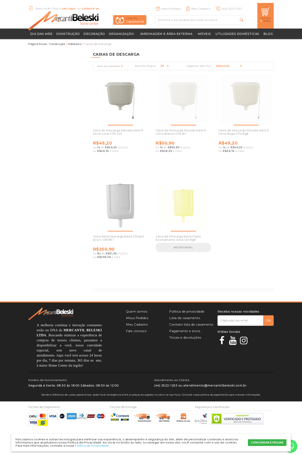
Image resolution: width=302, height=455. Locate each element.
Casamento (135, 20)
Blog (268, 34)
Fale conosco (136, 331)
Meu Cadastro (201, 8)
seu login (69, 8)
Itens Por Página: (145, 66)
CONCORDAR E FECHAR (267, 442)
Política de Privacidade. (92, 445)
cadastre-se (90, 8)
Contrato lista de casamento (191, 324)
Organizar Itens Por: (199, 66)
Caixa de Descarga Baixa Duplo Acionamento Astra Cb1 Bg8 (178, 238)
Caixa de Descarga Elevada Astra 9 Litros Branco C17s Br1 (181, 132)
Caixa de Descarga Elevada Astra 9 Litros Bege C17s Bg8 (244, 132)
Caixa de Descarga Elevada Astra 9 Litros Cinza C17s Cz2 (118, 132)
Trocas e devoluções (185, 337)
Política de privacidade (186, 311)
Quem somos (136, 311)
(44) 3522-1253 (232, 8)
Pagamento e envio (184, 331)
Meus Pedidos (171, 8)
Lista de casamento (184, 318)
